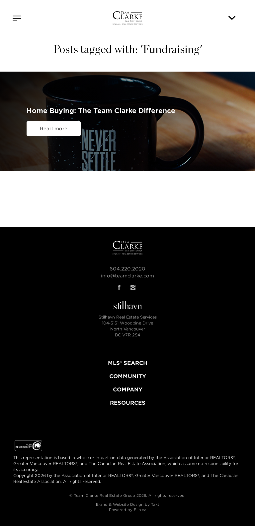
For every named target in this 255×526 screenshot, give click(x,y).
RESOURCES (127, 403)
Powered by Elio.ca (127, 509)
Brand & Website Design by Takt (127, 504)
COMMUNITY (127, 376)
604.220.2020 (127, 268)
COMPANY (127, 389)
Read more (53, 128)
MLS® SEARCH (127, 363)
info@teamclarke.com (127, 275)
